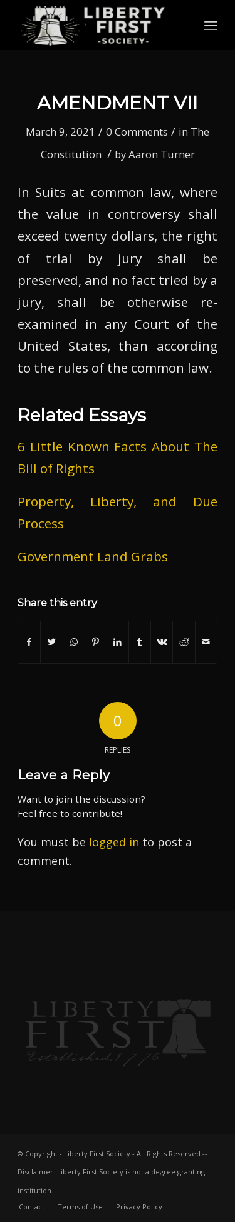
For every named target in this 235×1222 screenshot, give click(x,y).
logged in (114, 841)
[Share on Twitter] (51, 642)
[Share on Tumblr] (139, 642)
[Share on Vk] (161, 642)
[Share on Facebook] (29, 642)
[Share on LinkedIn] (117, 642)
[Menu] (210, 25)
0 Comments (137, 131)
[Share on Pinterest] (96, 642)
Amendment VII (117, 102)
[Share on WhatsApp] (74, 642)
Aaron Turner (161, 154)
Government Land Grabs (93, 556)
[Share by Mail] (206, 642)
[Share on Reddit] (183, 642)
